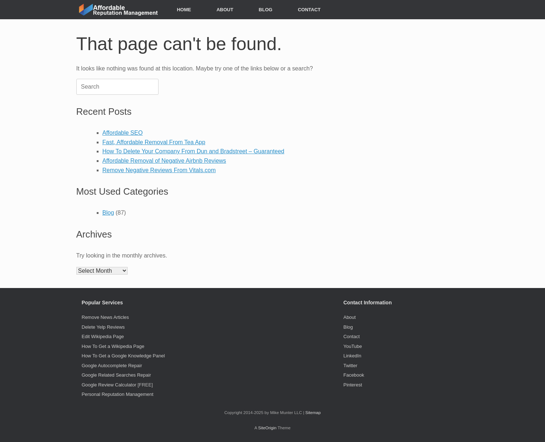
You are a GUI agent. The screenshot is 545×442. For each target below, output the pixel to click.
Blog (108, 213)
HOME (184, 9)
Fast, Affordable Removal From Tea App (154, 142)
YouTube (352, 346)
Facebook (353, 375)
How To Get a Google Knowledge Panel (123, 355)
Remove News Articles (105, 317)
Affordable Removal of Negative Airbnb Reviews (164, 161)
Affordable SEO (123, 133)
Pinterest (352, 385)
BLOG (266, 9)
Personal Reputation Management (117, 394)
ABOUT (224, 9)
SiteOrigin (267, 428)
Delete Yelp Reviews (103, 327)
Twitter (350, 365)
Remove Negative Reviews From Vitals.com (159, 170)
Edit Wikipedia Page (103, 336)
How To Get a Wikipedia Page (113, 346)
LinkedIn (352, 355)
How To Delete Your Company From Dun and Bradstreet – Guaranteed (193, 151)
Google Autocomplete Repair (112, 365)
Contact (351, 336)
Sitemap (313, 412)
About (349, 317)
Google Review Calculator (109, 385)
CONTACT (309, 9)
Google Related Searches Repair (116, 375)
